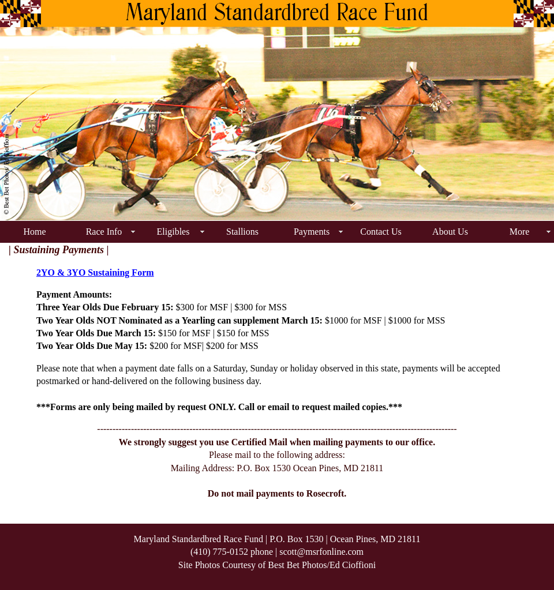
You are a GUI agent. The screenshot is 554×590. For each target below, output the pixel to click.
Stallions (242, 231)
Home (34, 231)
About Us (450, 231)
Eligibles (173, 231)
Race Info (104, 231)
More (520, 231)
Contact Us (381, 231)
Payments (312, 231)
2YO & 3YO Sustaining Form (95, 272)
